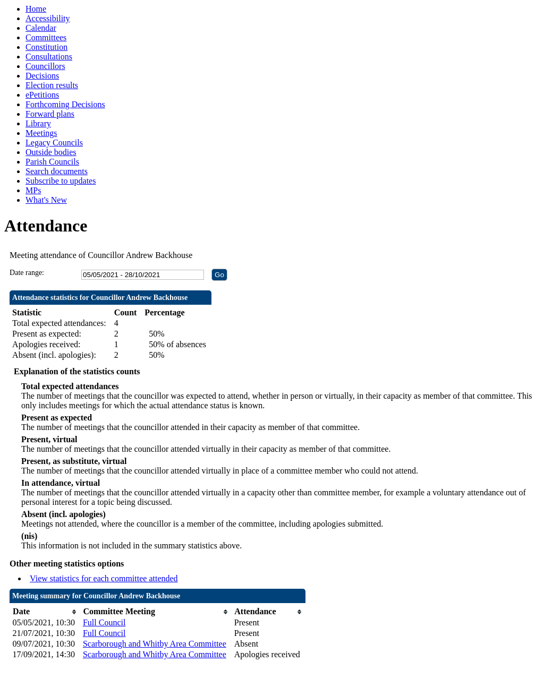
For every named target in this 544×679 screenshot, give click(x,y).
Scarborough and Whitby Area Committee (154, 643)
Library (38, 123)
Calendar (41, 27)
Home (36, 8)
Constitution (46, 46)
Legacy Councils (54, 142)
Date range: (27, 273)
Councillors (45, 66)
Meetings (41, 132)
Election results (52, 85)
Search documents (57, 171)
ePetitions (42, 94)
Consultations (49, 56)
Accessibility (48, 18)
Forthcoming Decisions (65, 104)
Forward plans (50, 113)
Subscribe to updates (61, 180)
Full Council (104, 622)
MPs (33, 190)
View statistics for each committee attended (104, 578)
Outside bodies (51, 152)
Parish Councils (52, 161)
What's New (46, 199)
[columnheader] (45, 611)
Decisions (42, 75)
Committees (46, 37)
